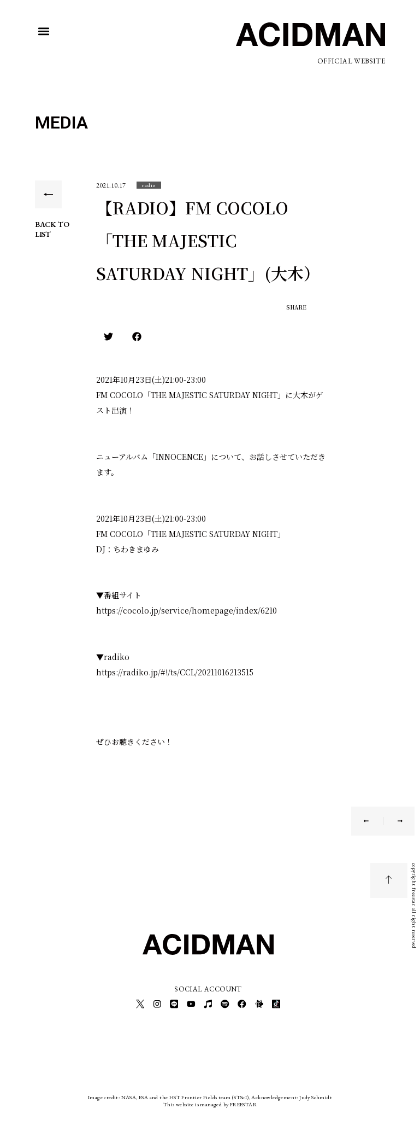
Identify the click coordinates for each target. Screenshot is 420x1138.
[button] (44, 31)
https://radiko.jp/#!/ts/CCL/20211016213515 (174, 672)
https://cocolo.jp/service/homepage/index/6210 (186, 610)
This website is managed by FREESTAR (210, 1102)
